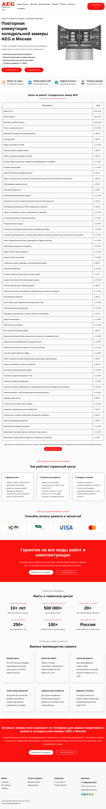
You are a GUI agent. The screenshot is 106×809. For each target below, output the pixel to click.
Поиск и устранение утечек (13, 128)
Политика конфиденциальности (10, 803)
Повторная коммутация (12, 269)
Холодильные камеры (17, 18)
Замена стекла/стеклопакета (14, 257)
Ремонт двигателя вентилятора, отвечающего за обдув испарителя (28, 240)
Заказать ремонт (33, 70)
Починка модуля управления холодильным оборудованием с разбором (29, 162)
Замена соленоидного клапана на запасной (19, 364)
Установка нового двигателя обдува (16, 353)
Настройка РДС (9, 139)
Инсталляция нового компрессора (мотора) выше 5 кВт (24, 302)
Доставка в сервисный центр (14, 122)
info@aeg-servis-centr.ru (89, 790)
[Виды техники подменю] (28, 4)
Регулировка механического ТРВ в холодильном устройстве (25, 207)
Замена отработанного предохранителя (18, 173)
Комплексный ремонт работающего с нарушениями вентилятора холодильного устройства (36, 387)
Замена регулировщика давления (16, 421)
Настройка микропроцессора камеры (17, 195)
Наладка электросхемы (12, 167)
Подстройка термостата (12, 190)
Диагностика (8, 111)
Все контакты (6, 785)
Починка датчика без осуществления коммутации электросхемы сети (29, 201)
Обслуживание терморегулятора (15, 184)
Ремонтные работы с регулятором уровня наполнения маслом (26, 392)
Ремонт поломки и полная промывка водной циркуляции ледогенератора (30, 359)
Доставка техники (34, 782)
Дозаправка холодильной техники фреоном (19, 133)
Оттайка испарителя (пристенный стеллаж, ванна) (22, 274)
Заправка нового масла (12, 398)
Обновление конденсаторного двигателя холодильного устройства (28, 437)
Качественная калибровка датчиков (16, 426)
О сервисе (5, 782)
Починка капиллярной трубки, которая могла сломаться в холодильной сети (31, 336)
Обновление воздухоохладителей (16, 308)
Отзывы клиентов (61, 785)
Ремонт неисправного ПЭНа (14, 145)
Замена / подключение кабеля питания (18, 156)
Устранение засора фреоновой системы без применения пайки (26, 229)
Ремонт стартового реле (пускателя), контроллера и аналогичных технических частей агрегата (38, 179)
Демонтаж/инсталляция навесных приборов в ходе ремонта (25, 432)
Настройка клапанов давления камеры (18, 370)
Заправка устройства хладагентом (16, 381)
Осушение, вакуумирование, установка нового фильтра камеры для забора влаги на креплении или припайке (43, 235)
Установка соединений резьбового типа (18, 376)
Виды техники (22, 4)
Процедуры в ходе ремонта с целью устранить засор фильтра (26, 314)
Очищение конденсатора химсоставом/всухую (20, 409)
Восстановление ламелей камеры (16, 331)
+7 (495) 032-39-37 (96, 6)
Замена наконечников (11, 319)
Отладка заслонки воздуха (13, 224)
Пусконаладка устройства (13, 297)
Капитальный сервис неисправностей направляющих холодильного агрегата (31, 291)
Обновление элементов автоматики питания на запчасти (24, 347)
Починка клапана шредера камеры (16, 150)
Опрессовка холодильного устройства (17, 246)
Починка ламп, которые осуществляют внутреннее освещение (26, 415)
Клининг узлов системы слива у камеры (18, 404)
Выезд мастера (9, 117)
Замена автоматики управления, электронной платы (23, 342)
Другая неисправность (53, 449)
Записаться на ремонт (41, 572)
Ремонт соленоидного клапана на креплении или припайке (25, 212)
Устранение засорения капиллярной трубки (19, 218)
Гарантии (4, 788)
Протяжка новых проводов (13, 325)
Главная (4, 18)
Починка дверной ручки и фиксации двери (19, 285)
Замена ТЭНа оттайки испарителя (16, 252)
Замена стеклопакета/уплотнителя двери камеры (21, 280)
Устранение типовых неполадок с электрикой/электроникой (25, 263)
